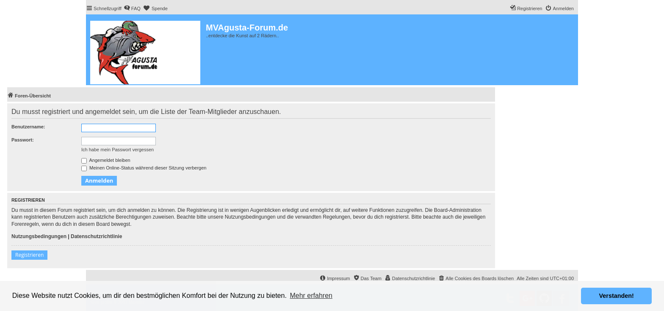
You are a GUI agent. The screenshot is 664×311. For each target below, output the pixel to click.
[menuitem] (132, 8)
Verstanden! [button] (616, 295)
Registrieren (29, 254)
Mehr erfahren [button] (311, 295)
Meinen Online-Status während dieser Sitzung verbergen (143, 167)
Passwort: (22, 139)
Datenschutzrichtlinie (96, 236)
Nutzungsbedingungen (38, 236)
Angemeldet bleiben (105, 160)
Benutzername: (28, 126)
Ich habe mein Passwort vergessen (117, 149)
